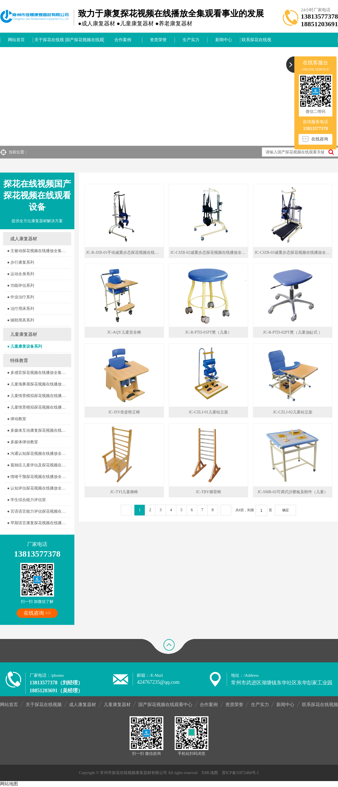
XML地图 (209, 773)
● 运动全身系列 (20, 274)
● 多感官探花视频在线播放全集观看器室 (38, 373)
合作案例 (122, 40)
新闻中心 (223, 40)
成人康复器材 (23, 238)
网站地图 (9, 783)
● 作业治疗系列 (20, 297)
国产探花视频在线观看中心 (85, 42)
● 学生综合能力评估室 (26, 500)
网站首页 (16, 40)
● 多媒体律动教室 (22, 442)
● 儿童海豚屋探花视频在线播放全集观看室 (38, 384)
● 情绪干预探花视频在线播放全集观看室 (38, 477)
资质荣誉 (158, 40)
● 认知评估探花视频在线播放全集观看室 (38, 488)
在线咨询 (319, 139)
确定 (285, 510)
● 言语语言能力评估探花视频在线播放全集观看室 (38, 511)
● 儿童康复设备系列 (24, 346)
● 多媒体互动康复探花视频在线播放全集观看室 (38, 430)
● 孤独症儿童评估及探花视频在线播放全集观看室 (38, 465)
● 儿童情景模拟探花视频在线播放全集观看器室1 (38, 396)
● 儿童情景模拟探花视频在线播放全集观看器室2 (38, 407)
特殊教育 (19, 360)
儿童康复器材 (23, 334)
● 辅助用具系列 (20, 320)
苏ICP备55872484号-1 (240, 773)
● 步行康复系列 (20, 262)
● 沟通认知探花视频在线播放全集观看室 (38, 453)
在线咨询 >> (37, 613)
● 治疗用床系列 (20, 309)
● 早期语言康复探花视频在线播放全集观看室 (38, 523)
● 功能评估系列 (20, 285)
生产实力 (191, 40)
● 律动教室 (16, 419)
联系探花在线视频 (256, 42)
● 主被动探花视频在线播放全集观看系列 (38, 251)
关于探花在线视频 (49, 42)
